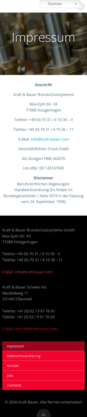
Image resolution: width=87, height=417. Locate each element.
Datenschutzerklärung (23, 356)
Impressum (15, 346)
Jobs (10, 375)
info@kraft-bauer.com (50, 139)
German (51, 4)
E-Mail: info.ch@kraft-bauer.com (30, 328)
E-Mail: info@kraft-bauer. (23, 272)
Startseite (14, 385)
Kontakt (13, 365)
